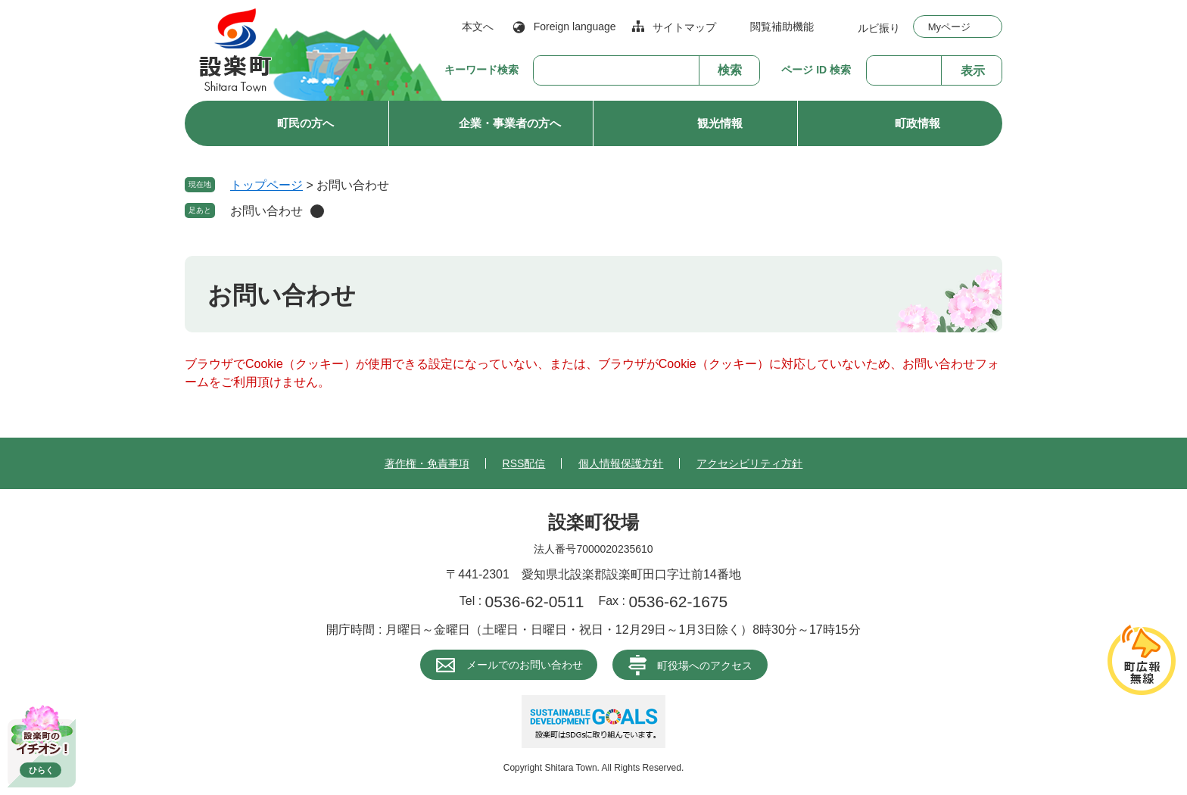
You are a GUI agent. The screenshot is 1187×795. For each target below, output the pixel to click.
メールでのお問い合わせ (524, 665)
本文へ (478, 26)
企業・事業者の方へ (510, 123)
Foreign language (575, 26)
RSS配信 (524, 463)
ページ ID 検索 (816, 70)
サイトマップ (684, 27)
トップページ (266, 185)
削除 (317, 211)
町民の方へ (305, 123)
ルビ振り (879, 27)
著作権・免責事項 (427, 463)
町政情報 (917, 123)
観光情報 (720, 123)
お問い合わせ (266, 210)
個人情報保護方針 (620, 463)
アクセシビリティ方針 (749, 463)
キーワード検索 (481, 70)
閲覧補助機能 (782, 26)
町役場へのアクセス (704, 665)
